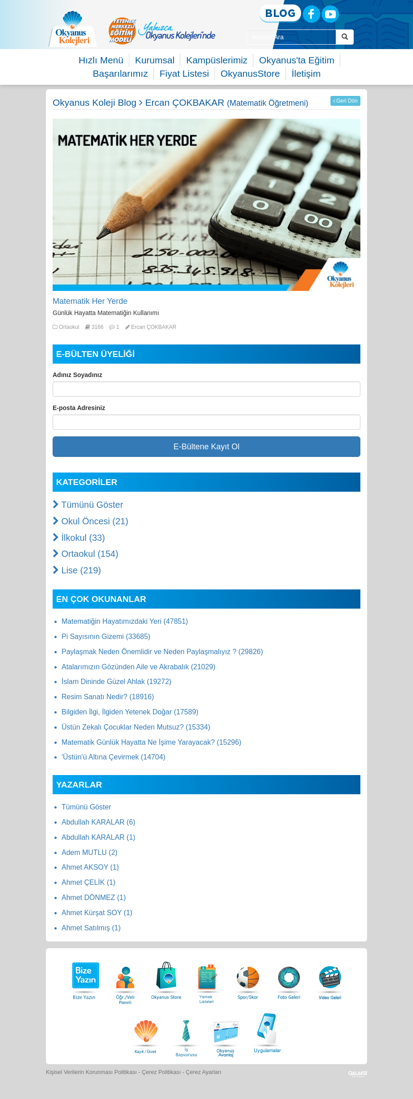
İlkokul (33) (79, 538)
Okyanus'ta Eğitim (297, 60)
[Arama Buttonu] (345, 37)
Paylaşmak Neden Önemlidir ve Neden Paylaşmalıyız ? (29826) (162, 651)
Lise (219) (77, 570)
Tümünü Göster (88, 505)
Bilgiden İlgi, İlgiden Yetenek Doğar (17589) (130, 712)
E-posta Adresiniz (79, 407)
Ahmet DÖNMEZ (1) (94, 897)
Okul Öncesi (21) (90, 521)
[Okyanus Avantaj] (226, 1032)
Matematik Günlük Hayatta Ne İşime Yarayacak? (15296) (151, 742)
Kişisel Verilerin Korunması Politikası (91, 1072)
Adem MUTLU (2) (89, 852)
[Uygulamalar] (267, 1032)
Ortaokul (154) (85, 554)
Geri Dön (345, 101)
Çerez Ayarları (204, 1072)
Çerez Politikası (161, 1072)
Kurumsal (155, 60)
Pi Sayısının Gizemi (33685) (106, 636)
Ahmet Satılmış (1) (91, 928)
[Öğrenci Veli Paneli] (125, 978)
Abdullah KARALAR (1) (98, 837)
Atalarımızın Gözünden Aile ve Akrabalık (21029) (138, 667)
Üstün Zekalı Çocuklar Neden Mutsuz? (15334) (136, 727)
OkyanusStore (250, 73)
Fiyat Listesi (184, 73)
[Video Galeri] (330, 978)
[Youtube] (330, 14)
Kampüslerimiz (217, 60)
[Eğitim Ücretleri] (146, 1032)
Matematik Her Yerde (90, 301)
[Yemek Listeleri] (207, 978)
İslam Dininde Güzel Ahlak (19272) (116, 681)
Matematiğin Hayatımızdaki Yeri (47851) (125, 621)
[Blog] (280, 13)
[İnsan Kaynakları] (186, 1032)
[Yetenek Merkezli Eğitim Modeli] (162, 30)
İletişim (306, 73)
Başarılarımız (120, 73)
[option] (162, 30)
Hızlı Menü (100, 60)
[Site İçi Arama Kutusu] (291, 37)
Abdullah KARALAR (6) (98, 822)
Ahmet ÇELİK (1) (89, 882)
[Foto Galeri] (289, 978)
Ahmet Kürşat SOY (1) (97, 913)
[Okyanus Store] (166, 978)
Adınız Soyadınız (77, 374)
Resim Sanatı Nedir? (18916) (108, 697)
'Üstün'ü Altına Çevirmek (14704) (113, 757)
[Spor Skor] (248, 978)
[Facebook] (311, 14)
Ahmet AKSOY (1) (90, 867)
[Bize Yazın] (84, 978)
